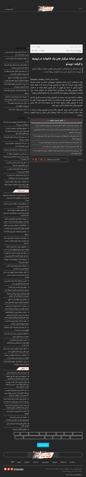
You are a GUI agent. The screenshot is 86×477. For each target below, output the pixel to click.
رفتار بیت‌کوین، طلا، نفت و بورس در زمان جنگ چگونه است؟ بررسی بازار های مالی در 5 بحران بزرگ (17, 384)
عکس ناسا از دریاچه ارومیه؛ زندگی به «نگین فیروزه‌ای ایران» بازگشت (17, 322)
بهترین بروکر (57, 437)
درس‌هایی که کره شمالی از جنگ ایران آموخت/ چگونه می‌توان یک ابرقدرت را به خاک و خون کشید (57, 152)
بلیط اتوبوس (19, 437)
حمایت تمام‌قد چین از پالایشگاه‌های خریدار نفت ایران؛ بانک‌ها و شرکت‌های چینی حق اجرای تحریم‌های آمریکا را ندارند (16, 315)
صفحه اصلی (78, 47)
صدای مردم (45, 462)
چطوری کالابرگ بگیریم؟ (20, 429)
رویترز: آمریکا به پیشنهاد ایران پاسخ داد (15, 150)
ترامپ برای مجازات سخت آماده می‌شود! (18, 111)
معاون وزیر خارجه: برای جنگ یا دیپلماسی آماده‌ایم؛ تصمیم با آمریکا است (17, 288)
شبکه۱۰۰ (72, 462)
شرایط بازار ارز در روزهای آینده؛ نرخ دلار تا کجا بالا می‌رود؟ (16, 260)
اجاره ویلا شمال (78, 434)
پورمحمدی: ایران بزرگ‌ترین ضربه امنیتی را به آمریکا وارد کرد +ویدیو (18, 294)
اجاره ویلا (42, 434)
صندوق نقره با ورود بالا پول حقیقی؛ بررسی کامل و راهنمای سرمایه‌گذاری (17, 377)
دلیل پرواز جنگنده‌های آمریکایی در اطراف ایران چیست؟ (18, 170)
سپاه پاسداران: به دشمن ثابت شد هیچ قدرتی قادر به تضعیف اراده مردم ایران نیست (16, 197)
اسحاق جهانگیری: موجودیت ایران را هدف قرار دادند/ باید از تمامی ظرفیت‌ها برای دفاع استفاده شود (17, 131)
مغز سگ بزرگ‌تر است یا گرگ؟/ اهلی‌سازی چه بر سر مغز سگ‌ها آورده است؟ (57, 125)
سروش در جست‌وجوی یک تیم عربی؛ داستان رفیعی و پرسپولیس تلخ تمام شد (17, 307)
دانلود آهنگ (24, 434)
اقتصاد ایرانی (65, 437)
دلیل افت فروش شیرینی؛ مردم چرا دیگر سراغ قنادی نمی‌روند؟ (16, 123)
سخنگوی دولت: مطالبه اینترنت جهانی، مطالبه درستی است (16, 205)
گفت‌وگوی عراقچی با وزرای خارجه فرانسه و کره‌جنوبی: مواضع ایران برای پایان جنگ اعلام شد (16, 212)
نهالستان (17, 434)
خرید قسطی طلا (34, 434)
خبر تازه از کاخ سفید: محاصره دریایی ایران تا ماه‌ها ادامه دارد (17, 53)
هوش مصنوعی (51, 434)
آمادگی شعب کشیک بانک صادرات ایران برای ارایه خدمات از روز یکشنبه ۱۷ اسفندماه (16, 400)
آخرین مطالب (21, 191)
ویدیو (71, 47)
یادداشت (35, 462)
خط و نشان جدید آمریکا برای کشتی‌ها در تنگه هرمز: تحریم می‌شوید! (16, 66)
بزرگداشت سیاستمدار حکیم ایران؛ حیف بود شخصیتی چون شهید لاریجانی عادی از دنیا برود (16, 240)
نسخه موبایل (43, 445)
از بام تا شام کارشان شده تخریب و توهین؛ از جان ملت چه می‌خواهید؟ (18, 176)
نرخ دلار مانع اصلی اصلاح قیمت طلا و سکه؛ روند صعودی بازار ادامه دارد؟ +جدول (16, 220)
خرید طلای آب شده (76, 437)
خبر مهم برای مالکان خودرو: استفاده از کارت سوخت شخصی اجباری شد (16, 72)
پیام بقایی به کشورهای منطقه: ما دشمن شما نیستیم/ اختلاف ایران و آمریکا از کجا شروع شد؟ (16, 156)
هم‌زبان (55, 462)
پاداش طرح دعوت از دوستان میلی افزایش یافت (18, 424)
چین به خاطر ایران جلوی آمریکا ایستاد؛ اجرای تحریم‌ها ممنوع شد (16, 85)
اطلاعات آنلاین (45, 8)
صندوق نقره (68, 434)
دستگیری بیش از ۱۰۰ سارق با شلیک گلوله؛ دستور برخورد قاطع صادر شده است (16, 248)
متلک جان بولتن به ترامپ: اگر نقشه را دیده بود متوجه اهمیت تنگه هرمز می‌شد (16, 254)
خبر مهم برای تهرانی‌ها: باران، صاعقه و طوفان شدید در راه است (16, 328)
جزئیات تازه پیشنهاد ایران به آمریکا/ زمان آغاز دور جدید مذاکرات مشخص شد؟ (16, 98)
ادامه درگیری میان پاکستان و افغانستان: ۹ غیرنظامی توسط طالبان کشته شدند (18, 342)
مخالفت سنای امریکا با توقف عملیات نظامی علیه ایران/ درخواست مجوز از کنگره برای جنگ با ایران (16, 184)
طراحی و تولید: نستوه (74, 475)
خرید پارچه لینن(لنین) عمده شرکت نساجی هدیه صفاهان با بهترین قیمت (17, 406)
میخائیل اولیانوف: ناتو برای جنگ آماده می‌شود (16, 233)
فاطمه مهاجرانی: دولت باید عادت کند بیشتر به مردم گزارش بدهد (16, 335)
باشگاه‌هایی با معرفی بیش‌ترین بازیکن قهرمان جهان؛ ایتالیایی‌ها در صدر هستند (16, 226)
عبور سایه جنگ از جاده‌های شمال (17, 372)
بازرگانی (23, 368)
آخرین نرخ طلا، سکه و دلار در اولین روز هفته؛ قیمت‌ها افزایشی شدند (16, 282)
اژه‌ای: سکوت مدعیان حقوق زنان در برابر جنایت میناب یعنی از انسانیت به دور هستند (16, 274)
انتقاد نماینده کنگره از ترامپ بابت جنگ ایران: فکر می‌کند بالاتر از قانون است (16, 350)
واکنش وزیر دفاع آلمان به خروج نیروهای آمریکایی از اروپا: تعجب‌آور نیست (17, 79)
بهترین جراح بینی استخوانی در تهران (34, 437)
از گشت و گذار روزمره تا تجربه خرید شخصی (17, 412)
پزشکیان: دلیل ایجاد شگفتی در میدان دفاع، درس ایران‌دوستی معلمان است (17, 356)
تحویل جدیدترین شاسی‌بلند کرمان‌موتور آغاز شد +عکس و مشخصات (17, 418)
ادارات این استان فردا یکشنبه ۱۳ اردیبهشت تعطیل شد (18, 104)
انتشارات (26, 462)
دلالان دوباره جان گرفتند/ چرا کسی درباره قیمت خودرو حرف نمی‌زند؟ (59, 142)
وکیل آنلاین (60, 434)
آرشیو (19, 462)
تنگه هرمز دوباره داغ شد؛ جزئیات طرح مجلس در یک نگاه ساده (60, 146)
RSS (12, 462)
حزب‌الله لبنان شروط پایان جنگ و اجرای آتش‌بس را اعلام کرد (18, 267)
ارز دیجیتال (49, 437)
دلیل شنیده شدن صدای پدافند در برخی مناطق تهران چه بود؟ (17, 164)
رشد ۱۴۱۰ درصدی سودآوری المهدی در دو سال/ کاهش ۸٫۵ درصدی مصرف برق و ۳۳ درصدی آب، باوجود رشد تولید (16, 393)
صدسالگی (63, 462)
